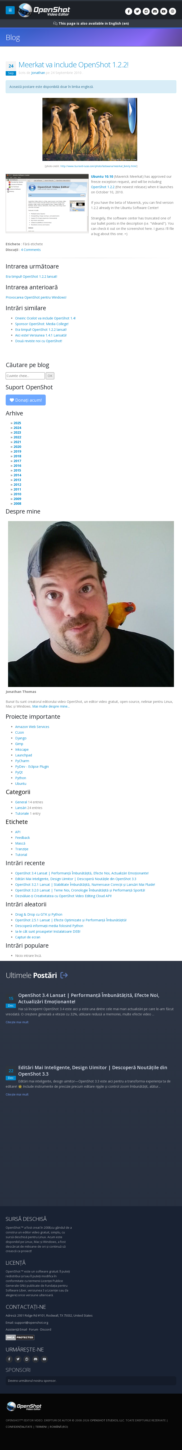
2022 (17, 437)
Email (23, 1329)
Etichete (17, 822)
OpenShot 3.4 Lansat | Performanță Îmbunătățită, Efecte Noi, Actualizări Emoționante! (82, 873)
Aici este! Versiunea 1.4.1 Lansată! (41, 335)
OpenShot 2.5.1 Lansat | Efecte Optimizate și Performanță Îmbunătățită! (71, 920)
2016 (17, 465)
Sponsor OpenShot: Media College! (41, 324)
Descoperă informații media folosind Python (49, 925)
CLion (19, 732)
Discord (45, 1329)
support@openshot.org (31, 1323)
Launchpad (23, 755)
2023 (17, 432)
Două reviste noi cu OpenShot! (38, 341)
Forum (33, 1329)
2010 (17, 494)
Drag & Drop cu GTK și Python (38, 914)
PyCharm (22, 761)
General (21, 802)
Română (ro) (59, 1426)
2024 (17, 427)
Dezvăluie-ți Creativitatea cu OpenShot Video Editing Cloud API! (63, 896)
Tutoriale (22, 813)
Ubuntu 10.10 (102, 176)
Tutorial (21, 854)
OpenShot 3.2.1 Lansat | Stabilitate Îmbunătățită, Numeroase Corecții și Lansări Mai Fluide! (85, 884)
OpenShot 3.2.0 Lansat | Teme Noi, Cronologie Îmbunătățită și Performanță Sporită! (80, 890)
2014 (17, 475)
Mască (20, 843)
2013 (17, 479)
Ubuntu (20, 783)
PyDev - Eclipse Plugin (32, 766)
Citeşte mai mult (17, 1022)
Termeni (41, 1426)
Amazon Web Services (32, 726)
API (17, 832)
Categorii (18, 792)
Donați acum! (26, 400)
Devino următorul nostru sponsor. (32, 1381)
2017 (17, 461)
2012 (17, 484)
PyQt (19, 772)
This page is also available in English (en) (94, 23)
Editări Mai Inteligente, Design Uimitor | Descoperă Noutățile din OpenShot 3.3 (75, 879)
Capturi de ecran (27, 937)
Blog (13, 37)
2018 (17, 456)
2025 (17, 423)
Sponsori (18, 1369)
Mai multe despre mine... (51, 706)
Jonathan (38, 72)
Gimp (19, 743)
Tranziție (21, 849)
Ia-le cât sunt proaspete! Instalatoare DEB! (47, 931)
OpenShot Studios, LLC (107, 1420)
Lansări (20, 807)
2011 (17, 489)
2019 (17, 451)
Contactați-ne (26, 1306)
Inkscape (22, 749)
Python (20, 778)
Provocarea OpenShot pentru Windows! (36, 297)
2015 (17, 470)
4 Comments (31, 249)
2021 (17, 442)
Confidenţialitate (19, 1426)
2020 (17, 446)
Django (21, 738)
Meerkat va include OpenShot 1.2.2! (73, 64)
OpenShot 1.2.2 (102, 187)
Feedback (22, 837)
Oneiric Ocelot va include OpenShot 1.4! (45, 318)
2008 (17, 503)
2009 (17, 498)
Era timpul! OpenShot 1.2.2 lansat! (31, 276)
